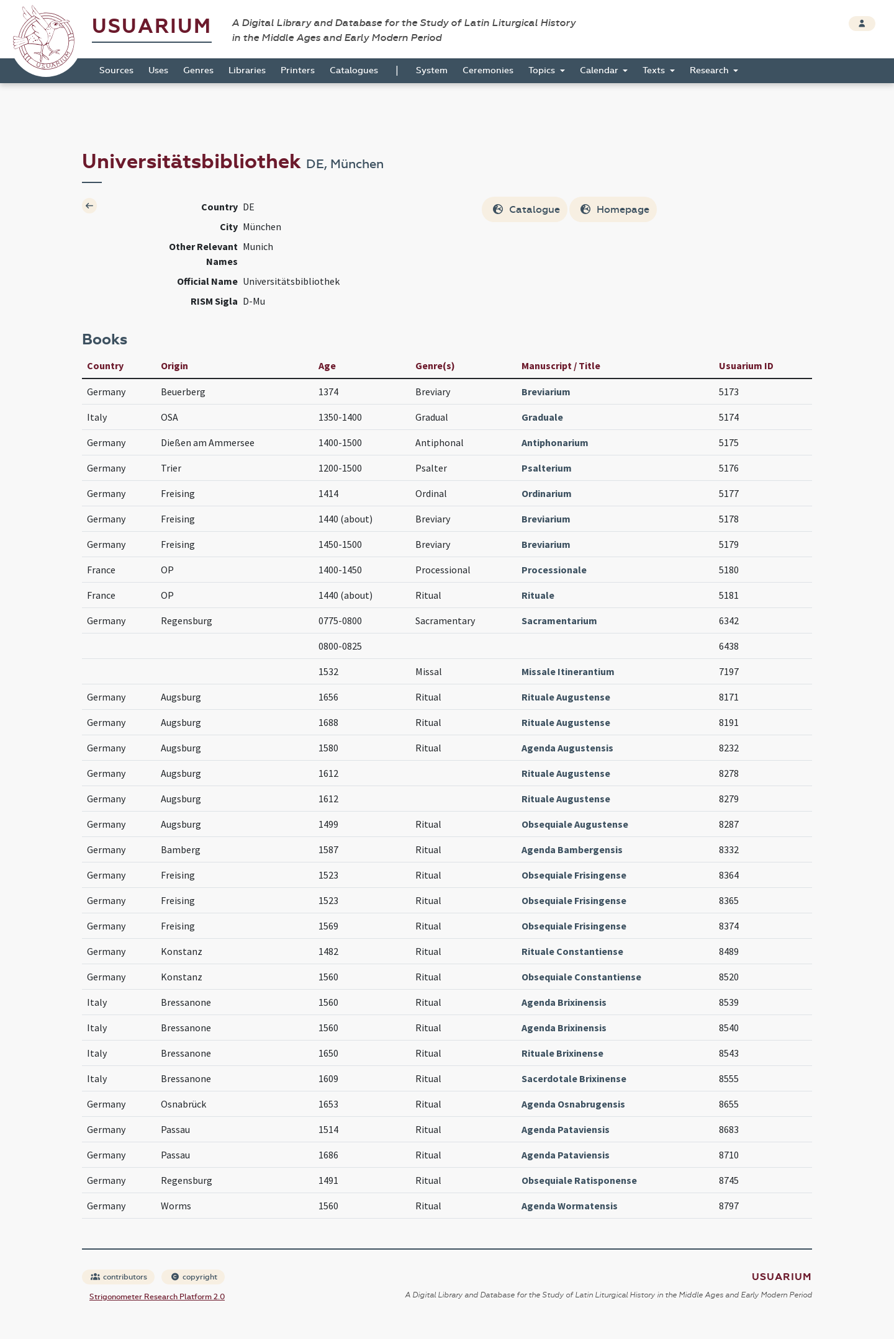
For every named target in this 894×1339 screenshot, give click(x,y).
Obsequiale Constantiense (581, 976)
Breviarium (546, 391)
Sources (116, 70)
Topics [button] (543, 70)
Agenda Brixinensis (564, 1002)
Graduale (542, 417)
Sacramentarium (559, 620)
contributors (119, 1277)
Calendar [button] (600, 70)
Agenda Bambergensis (572, 849)
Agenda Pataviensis (566, 1129)
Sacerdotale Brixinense (574, 1078)
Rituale (538, 595)
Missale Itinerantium (568, 671)
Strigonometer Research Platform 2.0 (157, 1296)
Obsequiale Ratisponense (579, 1180)
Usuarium (152, 26)
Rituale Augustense (566, 697)
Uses (158, 70)
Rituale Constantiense (572, 951)
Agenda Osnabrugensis (573, 1104)
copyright (193, 1277)
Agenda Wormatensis (570, 1205)
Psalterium (547, 468)
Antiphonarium (555, 442)
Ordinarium (547, 493)
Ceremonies (488, 70)
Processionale (554, 569)
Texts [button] (655, 70)
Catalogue (526, 209)
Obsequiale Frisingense (574, 875)
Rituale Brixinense (562, 1053)
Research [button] (710, 70)
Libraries (247, 70)
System (432, 70)
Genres (198, 70)
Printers (298, 70)
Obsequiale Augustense (575, 824)
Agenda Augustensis (567, 747)
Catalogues (354, 70)
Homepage (614, 209)
